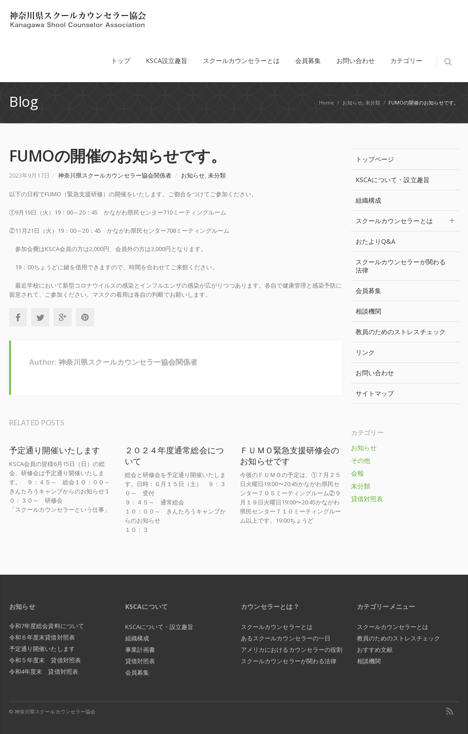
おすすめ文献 (375, 649)
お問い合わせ (375, 372)
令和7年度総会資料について (46, 626)
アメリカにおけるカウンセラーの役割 (291, 649)
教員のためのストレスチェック (401, 331)
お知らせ (352, 102)
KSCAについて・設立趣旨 (393, 179)
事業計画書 (140, 649)
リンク (365, 352)
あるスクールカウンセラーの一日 (285, 638)
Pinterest (85, 317)
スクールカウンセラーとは (405, 220)
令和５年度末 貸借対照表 (45, 660)
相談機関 (368, 311)
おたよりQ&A (376, 241)
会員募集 (368, 290)
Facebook (18, 317)
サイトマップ (375, 393)
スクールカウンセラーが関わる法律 (401, 265)
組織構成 (368, 200)
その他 (360, 460)
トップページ (375, 159)
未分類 (372, 102)
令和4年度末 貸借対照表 (43, 671)
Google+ (62, 317)
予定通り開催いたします (54, 450)
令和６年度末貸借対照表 (42, 637)
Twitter (40, 317)
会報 (357, 473)
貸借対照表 (367, 498)
